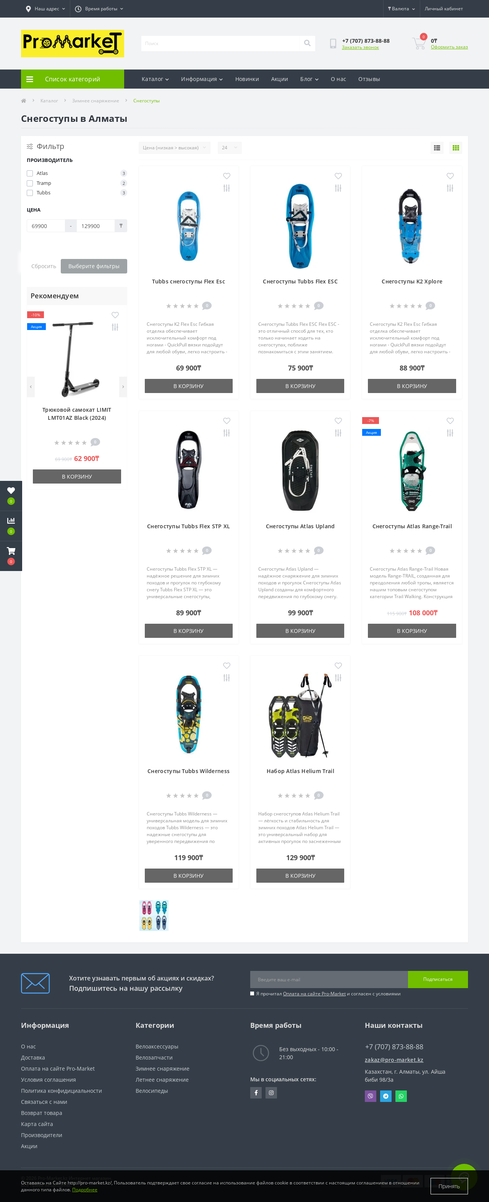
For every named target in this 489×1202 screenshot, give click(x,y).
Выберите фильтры (94, 266)
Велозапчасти (154, 1057)
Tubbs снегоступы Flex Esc (188, 281)
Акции (279, 79)
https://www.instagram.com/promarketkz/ (271, 1092)
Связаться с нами (44, 1101)
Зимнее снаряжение (95, 100)
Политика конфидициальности (61, 1090)
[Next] (123, 387)
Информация (202, 79)
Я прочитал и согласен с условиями (328, 993)
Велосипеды (152, 1090)
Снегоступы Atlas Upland (300, 526)
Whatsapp (401, 1096)
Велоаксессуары (157, 1046)
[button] (11, 556)
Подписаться (438, 979)
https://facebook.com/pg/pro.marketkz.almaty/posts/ (256, 1092)
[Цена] (46, 225)
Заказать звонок (360, 47)
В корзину (77, 476)
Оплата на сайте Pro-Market (314, 993)
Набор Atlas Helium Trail (300, 771)
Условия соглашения (48, 1079)
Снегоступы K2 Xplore (412, 281)
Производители (41, 1135)
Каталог (155, 79)
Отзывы (369, 79)
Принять (449, 1186)
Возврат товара (41, 1112)
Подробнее (84, 1189)
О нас (339, 79)
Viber (370, 1096)
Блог (309, 79)
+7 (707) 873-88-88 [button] (394, 1046)
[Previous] (31, 387)
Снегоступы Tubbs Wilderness (188, 771)
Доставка (33, 1057)
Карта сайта (37, 1124)
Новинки (247, 79)
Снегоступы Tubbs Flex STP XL (188, 526)
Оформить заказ (449, 47)
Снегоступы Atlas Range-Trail (412, 526)
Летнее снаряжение (162, 1079)
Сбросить (43, 266)
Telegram (386, 1096)
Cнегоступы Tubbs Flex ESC (300, 281)
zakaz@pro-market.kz (394, 1059)
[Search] (307, 43)
